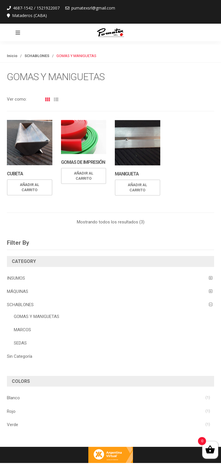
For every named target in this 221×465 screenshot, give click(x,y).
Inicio (12, 56)
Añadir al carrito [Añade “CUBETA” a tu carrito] (29, 187)
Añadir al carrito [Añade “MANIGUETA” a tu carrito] (137, 188)
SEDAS (20, 343)
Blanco (13, 397)
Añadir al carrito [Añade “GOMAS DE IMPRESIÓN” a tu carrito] (83, 176)
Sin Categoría (19, 356)
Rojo (11, 411)
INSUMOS (16, 278)
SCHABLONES (36, 56)
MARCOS (22, 329)
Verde (12, 424)
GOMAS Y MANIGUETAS (36, 316)
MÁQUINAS (17, 291)
